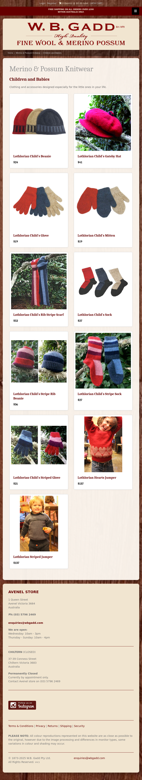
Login (42, 3)
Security (79, 726)
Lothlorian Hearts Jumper (97, 478)
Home (10, 53)
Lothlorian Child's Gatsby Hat (99, 156)
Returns (53, 726)
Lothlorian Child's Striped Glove (36, 478)
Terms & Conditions (20, 726)
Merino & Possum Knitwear (28, 53)
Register (51, 3)
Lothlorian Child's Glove (31, 235)
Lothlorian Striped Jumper (33, 557)
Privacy (40, 726)
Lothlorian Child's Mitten (96, 235)
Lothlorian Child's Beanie (32, 156)
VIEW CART (96, 3)
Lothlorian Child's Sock (95, 315)
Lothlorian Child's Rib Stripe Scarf (38, 315)
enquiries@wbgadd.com (89, 758)
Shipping (66, 726)
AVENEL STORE (23, 592)
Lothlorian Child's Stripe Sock (100, 394)
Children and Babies (52, 53)
